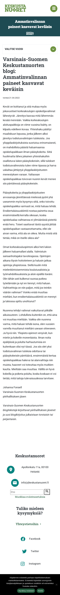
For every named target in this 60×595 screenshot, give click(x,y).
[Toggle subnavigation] (53, 49)
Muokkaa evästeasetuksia (30, 496)
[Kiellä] (56, 584)
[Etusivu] (15, 8)
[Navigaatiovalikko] (53, 8)
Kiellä (40, 591)
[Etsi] (27, 492)
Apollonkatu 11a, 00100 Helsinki (34, 469)
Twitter (35, 551)
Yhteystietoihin (27, 524)
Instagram (35, 563)
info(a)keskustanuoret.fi (35, 482)
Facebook (34, 538)
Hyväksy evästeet (26, 591)
